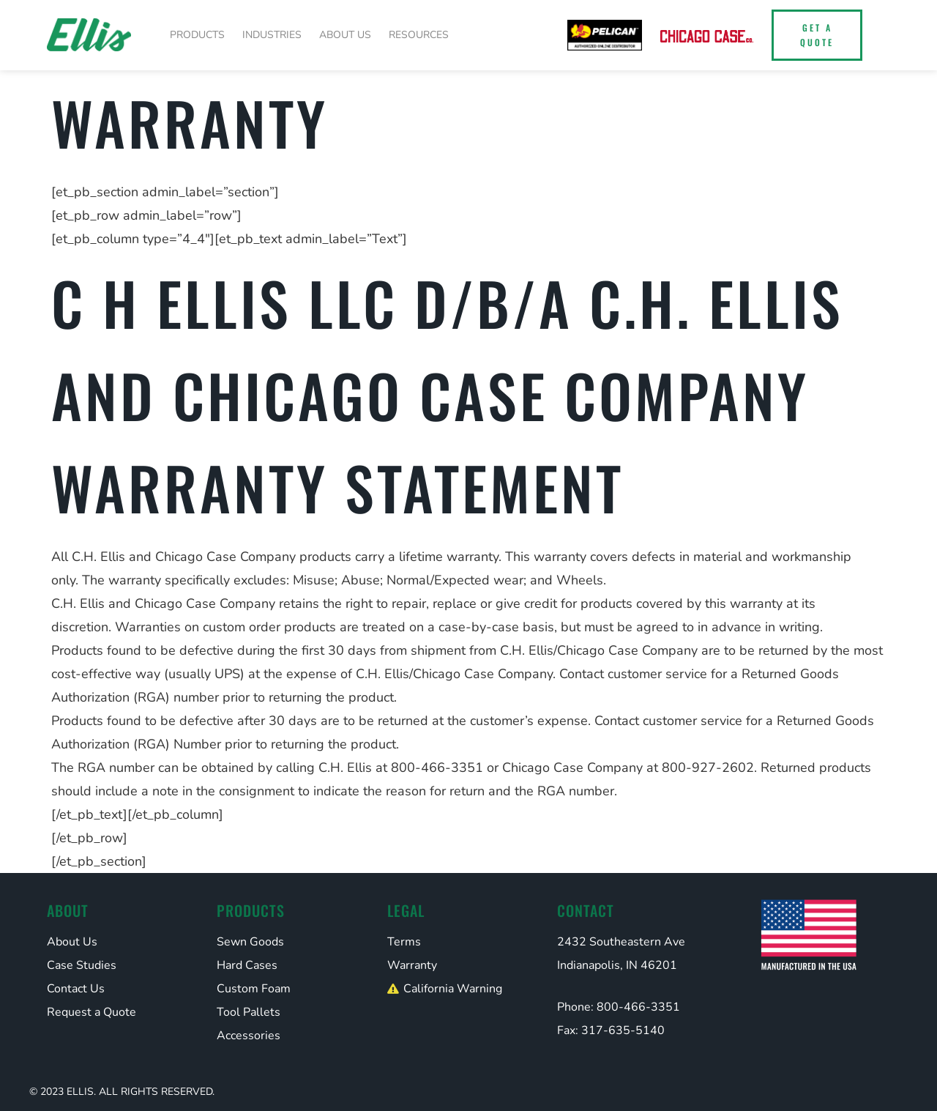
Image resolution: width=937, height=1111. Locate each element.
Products (197, 35)
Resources (419, 35)
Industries (272, 35)
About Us (345, 35)
